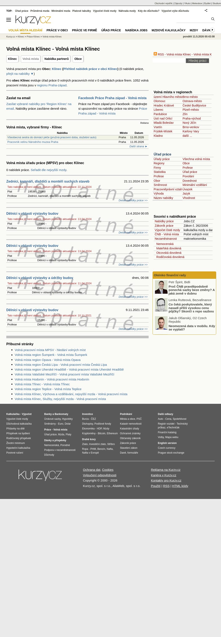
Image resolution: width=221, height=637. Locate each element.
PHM (93, 448)
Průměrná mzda (39, 10)
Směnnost (160, 185)
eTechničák (173, 427)
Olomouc (159, 101)
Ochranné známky (130, 433)
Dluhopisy (87, 423)
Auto (160, 418)
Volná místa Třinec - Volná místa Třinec (42, 384)
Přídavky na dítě (15, 428)
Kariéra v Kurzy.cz (163, 475)
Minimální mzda (61, 10)
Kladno (158, 135)
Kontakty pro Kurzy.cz (166, 480)
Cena (168, 418)
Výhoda (159, 193)
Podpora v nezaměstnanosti (60, 450)
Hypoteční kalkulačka (18, 447)
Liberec (158, 109)
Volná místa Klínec (52, 36)
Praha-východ (191, 118)
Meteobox (197, 3)
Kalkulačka (13, 414)
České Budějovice (194, 105)
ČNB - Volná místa (167, 234)
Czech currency (166, 447)
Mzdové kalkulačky (169, 30)
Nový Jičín (189, 122)
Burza (85, 418)
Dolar (68, 423)
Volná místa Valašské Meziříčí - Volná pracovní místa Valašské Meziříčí (64, 374)
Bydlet (207, 3)
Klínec (12, 59)
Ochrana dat (91, 469)
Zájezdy (178, 3)
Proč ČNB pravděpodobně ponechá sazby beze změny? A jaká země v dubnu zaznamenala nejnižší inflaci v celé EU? (185, 293)
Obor (157, 180)
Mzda (61, 434)
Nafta (110, 448)
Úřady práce (162, 159)
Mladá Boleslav (164, 122)
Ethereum (112, 433)
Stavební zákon (128, 447)
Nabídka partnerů (56, 59)
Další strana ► (138, 146)
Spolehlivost (179, 418)
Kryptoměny (89, 433)
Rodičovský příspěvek (18, 438)
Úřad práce (162, 154)
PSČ (139, 418)
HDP (99, 428)
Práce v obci (57, 30)
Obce (78, 59)
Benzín (101, 448)
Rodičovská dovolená (169, 257)
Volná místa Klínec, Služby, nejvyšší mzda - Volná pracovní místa (60, 399)
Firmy (157, 167)
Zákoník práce (164, 225)
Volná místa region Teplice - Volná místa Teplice (48, 389)
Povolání (188, 176)
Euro (60, 423)
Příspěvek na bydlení (18, 433)
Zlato (85, 444)
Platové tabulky (81, 10)
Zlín (184, 114)
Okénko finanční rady (170, 275)
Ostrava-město (192, 101)
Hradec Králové (164, 105)
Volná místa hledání (25, 30)
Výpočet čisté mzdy (167, 230)
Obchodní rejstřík (163, 3)
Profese (187, 167)
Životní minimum (15, 443)
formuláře (132, 452)
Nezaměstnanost (166, 238)
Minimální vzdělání (194, 185)
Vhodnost (188, 198)
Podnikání (126, 414)
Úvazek (187, 189)
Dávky (207, 30)
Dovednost (189, 180)
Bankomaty (61, 414)
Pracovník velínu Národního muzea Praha (32, 141)
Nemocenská (164, 244)
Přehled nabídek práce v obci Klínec (90, 69)
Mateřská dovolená (168, 248)
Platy (68, 434)
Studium (217, 3)
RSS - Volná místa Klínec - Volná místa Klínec (186, 54)
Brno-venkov (190, 127)
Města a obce (127, 418)
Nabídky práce (164, 221)
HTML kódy (180, 486)
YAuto (187, 3)
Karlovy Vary (190, 131)
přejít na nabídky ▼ (20, 73)
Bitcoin (101, 433)
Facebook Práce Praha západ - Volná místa (112, 98)
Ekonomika (88, 428)
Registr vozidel (166, 423)
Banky (48, 414)
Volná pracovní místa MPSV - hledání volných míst (50, 350)
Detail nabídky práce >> (133, 200)
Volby (161, 437)
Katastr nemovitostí (131, 423)
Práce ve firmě (84, 30)
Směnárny (50, 423)
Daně (123, 452)
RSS (166, 486)
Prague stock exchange (171, 452)
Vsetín (158, 127)
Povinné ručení (14, 452)
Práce (47, 429)
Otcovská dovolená (168, 252)
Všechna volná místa (196, 159)
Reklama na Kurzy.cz (166, 469)
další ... (187, 135)
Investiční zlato (97, 444)
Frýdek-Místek (163, 131)
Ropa (85, 448)
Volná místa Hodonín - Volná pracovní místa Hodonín (52, 379)
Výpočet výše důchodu (175, 10)
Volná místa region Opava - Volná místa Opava (48, 360)
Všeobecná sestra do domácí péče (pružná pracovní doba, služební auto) (51, 137)
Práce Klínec (33, 36)
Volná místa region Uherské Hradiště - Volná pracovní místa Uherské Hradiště (69, 369)
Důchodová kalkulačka (19, 423)
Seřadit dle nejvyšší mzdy (48, 170)
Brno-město (190, 97)
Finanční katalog (167, 432)
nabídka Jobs (136, 30)
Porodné (65, 445)
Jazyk (186, 193)
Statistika (160, 172)
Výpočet (27, 414)
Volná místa (31, 59)
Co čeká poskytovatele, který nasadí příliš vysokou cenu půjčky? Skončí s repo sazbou (191, 308)
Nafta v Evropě (90, 452)
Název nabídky (163, 198)
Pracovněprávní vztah (168, 189)
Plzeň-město (190, 109)
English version (167, 443)
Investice (87, 414)
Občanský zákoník (130, 438)
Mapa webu (171, 437)
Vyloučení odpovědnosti (99, 475)
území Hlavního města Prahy (173, 97)
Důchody (49, 454)
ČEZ (93, 418)
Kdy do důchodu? (148, 10)
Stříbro (111, 444)
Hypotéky (67, 418)
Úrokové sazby (52, 418)
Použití (156, 486)
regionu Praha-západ (52, 85)
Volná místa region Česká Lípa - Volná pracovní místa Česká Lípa (61, 364)
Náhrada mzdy (127, 10)
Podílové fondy (102, 423)
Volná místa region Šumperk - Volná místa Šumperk (51, 355)
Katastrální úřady (129, 428)
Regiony (159, 163)
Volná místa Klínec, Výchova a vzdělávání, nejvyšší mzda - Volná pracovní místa (71, 394)
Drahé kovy (89, 439)
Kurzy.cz (10, 36)
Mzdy (194, 30)
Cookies (107, 469)
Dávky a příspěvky (55, 440)
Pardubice (160, 114)
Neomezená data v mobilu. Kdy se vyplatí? (192, 327)
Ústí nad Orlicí (163, 118)
